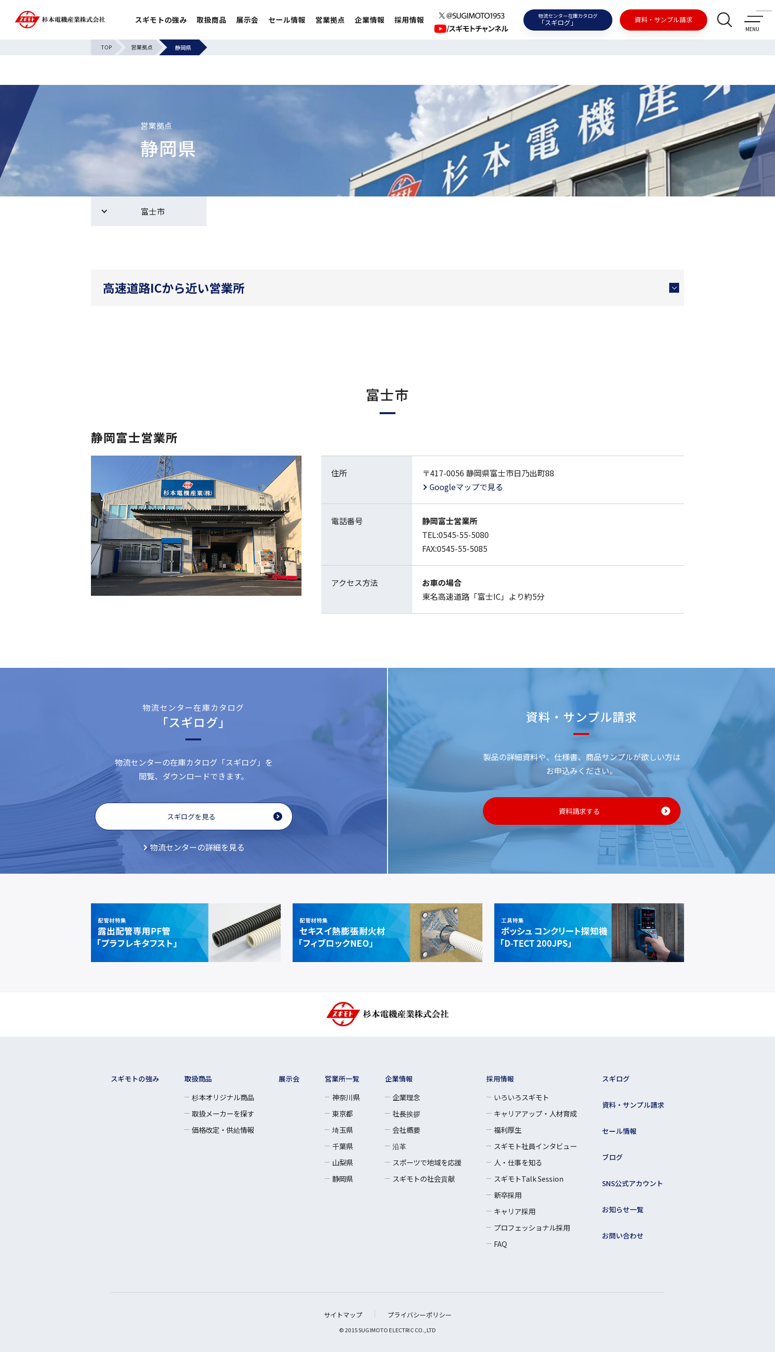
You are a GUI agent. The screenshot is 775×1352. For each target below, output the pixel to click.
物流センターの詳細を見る (197, 847)
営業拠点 (325, 20)
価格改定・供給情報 (223, 1129)
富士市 (153, 211)
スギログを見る (191, 816)
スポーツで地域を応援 (427, 1162)
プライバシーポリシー (420, 1315)
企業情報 (367, 20)
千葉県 (342, 1146)
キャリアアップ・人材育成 (535, 1113)
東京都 (342, 1113)
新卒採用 (507, 1195)
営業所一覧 (342, 1078)
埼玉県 (342, 1129)
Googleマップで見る (467, 487)
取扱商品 (200, 20)
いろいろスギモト (521, 1097)
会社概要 (406, 1129)
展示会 (238, 20)
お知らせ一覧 (623, 1209)
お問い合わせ (623, 1235)
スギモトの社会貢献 (423, 1178)
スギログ (616, 1078)
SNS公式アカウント (633, 1183)
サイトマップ (343, 1315)
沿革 (399, 1146)
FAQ (500, 1243)
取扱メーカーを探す (223, 1113)
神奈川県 (346, 1097)
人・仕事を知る (518, 1162)
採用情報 (408, 20)
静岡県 (342, 1178)
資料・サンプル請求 (663, 19)
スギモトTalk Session (528, 1178)
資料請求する (579, 811)
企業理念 (406, 1097)
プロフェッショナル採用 (532, 1227)
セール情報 (280, 20)
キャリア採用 (514, 1211)
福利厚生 (507, 1129)
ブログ (612, 1157)
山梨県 (342, 1162)
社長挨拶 (406, 1113)
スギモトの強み (147, 20)
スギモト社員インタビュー (535, 1146)
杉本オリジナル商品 (223, 1097)
